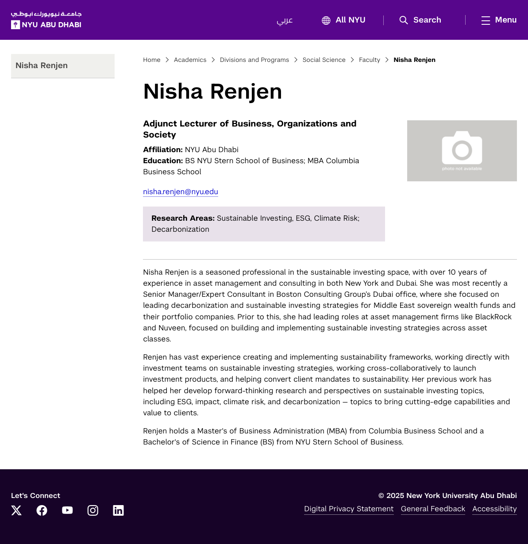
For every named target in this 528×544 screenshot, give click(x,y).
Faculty (369, 60)
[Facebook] (42, 511)
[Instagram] (93, 511)
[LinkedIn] (119, 511)
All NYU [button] (341, 20)
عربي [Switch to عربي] (285, 20)
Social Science (324, 60)
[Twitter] (16, 511)
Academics (190, 60)
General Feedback (433, 508)
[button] (423, 20)
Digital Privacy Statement (348, 508)
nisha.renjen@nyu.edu (180, 191)
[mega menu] (496, 20)
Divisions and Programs (254, 60)
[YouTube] (67, 511)
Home (152, 60)
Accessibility (494, 508)
